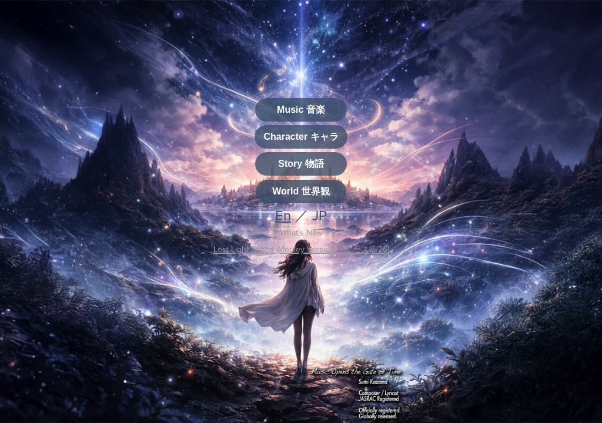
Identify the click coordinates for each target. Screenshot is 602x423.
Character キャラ (300, 137)
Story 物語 (300, 164)
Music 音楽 (301, 110)
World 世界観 (300, 191)
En (283, 215)
